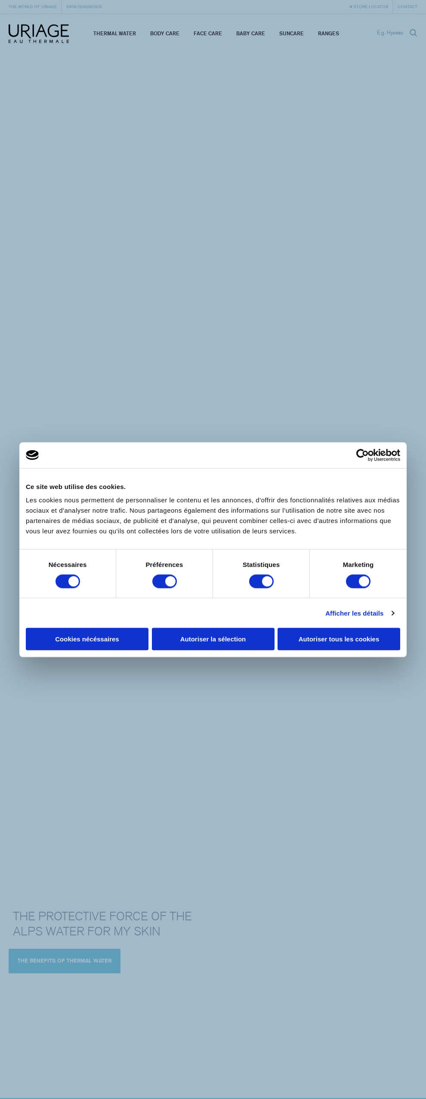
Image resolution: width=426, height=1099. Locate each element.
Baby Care (250, 33)
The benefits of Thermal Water (64, 961)
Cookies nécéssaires (87, 639)
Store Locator (370, 6)
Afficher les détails (354, 612)
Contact (407, 6)
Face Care (208, 33)
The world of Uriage (33, 6)
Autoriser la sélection (213, 639)
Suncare (291, 33)
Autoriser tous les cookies (339, 639)
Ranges (328, 33)
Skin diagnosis (84, 6)
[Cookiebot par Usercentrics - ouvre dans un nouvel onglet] (362, 455)
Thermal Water (114, 33)
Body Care (164, 33)
